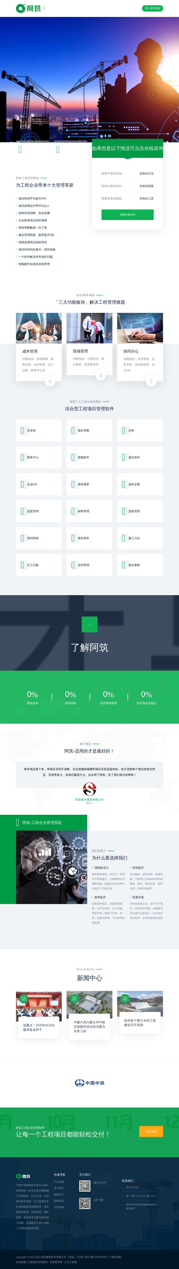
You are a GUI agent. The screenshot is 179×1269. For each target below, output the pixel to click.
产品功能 (59, 1181)
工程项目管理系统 (37, 1262)
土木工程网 (70, 1262)
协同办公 (131, 351)
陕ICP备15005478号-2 (97, 1257)
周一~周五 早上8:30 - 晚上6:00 (138, 1196)
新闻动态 (59, 1200)
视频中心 (59, 1194)
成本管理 (30, 351)
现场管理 (80, 351)
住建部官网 (56, 1262)
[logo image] (28, 8)
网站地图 (116, 1257)
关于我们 (59, 1188)
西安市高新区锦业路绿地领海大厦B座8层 (139, 1206)
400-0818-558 (130, 1187)
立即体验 (151, 1131)
